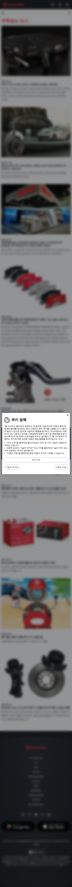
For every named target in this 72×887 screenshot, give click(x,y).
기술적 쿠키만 (12, 467)
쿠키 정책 (39, 439)
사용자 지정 (61, 467)
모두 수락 (36, 460)
